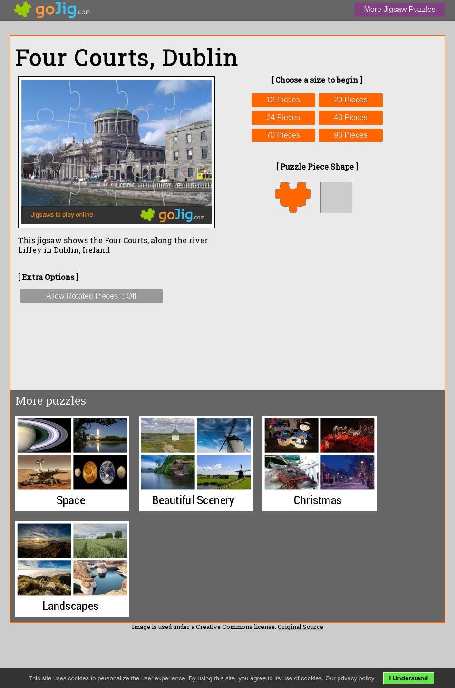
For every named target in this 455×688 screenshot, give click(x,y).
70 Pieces (283, 135)
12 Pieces (283, 100)
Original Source (300, 626)
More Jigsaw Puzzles (400, 9)
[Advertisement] (317, 301)
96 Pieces (350, 135)
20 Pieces (350, 100)
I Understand (408, 678)
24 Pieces (283, 117)
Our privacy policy (349, 678)
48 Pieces (350, 117)
